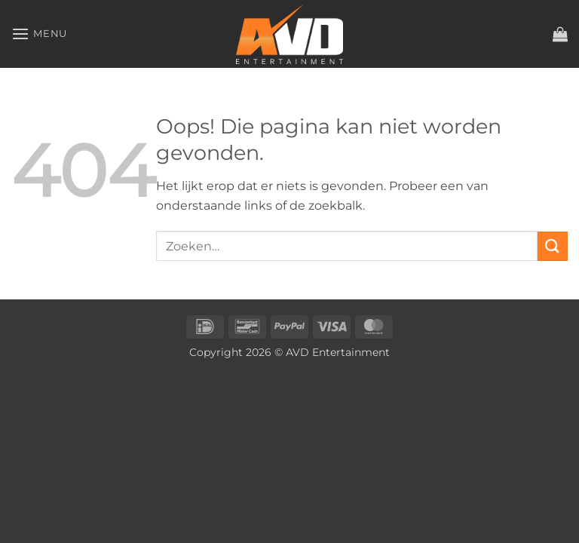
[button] (39, 33)
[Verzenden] (553, 246)
